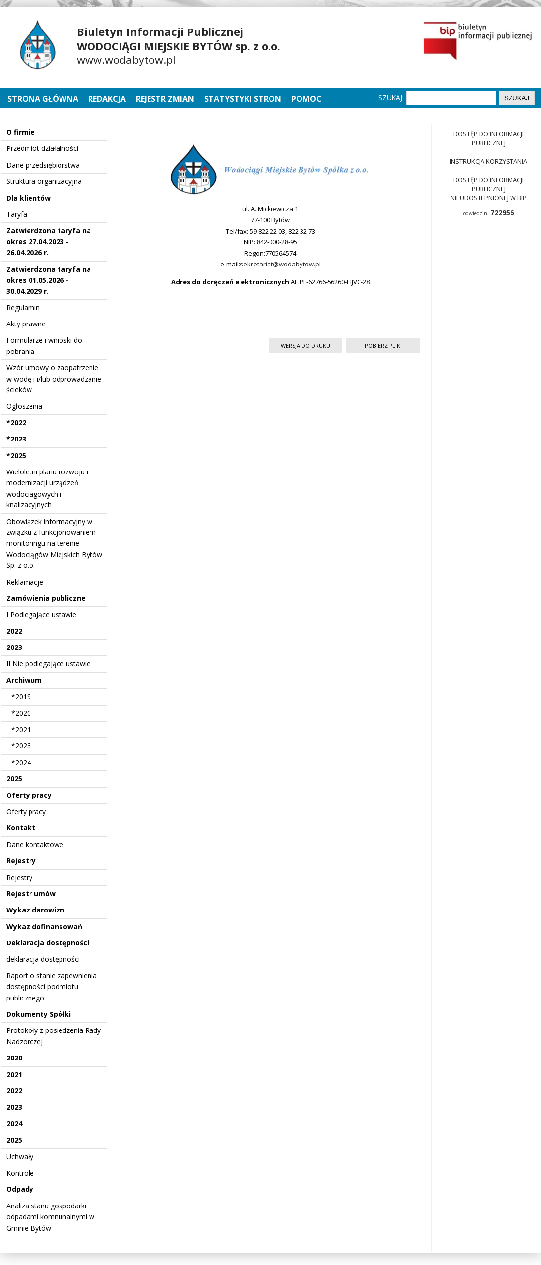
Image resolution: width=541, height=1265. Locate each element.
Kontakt (20, 827)
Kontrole (20, 1172)
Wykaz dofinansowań (44, 926)
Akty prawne (26, 323)
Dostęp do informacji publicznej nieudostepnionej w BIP (489, 189)
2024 (14, 1123)
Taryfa (16, 214)
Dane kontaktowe (34, 844)
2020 (14, 1057)
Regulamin (23, 307)
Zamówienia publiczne (46, 598)
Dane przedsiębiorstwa (43, 165)
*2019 (21, 696)
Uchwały (19, 1156)
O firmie (20, 132)
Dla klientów (28, 198)
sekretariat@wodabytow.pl (280, 264)
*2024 (21, 762)
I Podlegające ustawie (41, 614)
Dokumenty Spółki (38, 1014)
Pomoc (306, 98)
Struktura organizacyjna (44, 181)
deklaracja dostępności (43, 959)
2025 (14, 778)
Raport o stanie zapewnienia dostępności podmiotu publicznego (51, 986)
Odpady (19, 1189)
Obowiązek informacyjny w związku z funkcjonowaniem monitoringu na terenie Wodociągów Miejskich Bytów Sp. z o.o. (54, 543)
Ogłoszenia (24, 406)
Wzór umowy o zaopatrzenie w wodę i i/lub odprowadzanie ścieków (53, 378)
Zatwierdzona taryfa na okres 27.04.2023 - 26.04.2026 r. (48, 241)
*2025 (16, 455)
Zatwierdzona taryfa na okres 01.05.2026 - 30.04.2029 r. (48, 280)
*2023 (16, 438)
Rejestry (21, 860)
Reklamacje (24, 582)
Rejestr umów (31, 893)
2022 (14, 631)
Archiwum (24, 680)
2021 (14, 1074)
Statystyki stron (242, 98)
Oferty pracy (29, 795)
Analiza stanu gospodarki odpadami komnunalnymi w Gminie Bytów (50, 1217)
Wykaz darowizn (35, 909)
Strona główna (43, 98)
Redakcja (107, 98)
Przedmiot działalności (42, 148)
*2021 (21, 729)
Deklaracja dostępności (47, 942)
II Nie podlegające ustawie (48, 663)
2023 (14, 647)
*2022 (16, 422)
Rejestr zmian (165, 98)
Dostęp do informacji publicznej (488, 138)
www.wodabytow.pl (126, 59)
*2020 (21, 713)
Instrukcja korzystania (488, 161)
